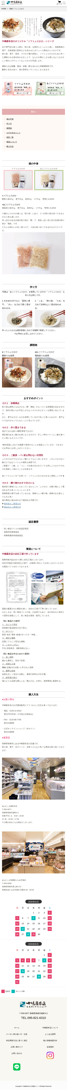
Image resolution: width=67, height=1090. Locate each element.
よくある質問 (50, 1034)
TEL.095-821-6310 (33, 1018)
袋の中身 (10, 119)
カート (59, 4)
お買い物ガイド (17, 1047)
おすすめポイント (13, 133)
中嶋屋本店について (50, 1028)
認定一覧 (10, 137)
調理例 (9, 128)
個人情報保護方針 (50, 1041)
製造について (11, 142)
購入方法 (10, 146)
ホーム (16, 1028)
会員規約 (50, 1047)
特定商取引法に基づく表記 (16, 1041)
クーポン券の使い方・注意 (16, 1034)
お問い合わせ (16, 1053)
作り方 (9, 124)
